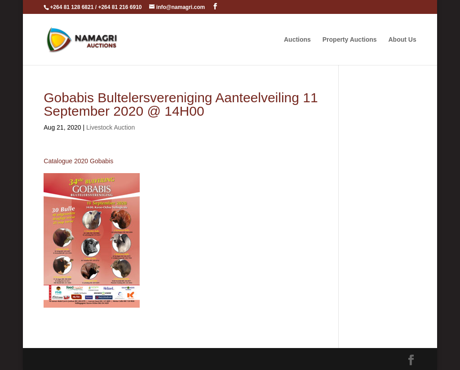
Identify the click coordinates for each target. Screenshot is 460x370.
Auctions (297, 39)
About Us (402, 39)
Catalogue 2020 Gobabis (78, 161)
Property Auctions (350, 39)
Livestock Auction (110, 127)
